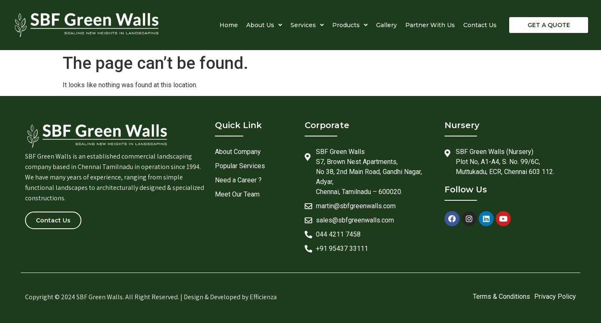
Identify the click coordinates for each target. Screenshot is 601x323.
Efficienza (263, 297)
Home (229, 25)
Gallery (386, 25)
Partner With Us (430, 25)
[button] (548, 25)
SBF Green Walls (99, 297)
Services (307, 25)
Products (350, 25)
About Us (264, 25)
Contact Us (480, 25)
